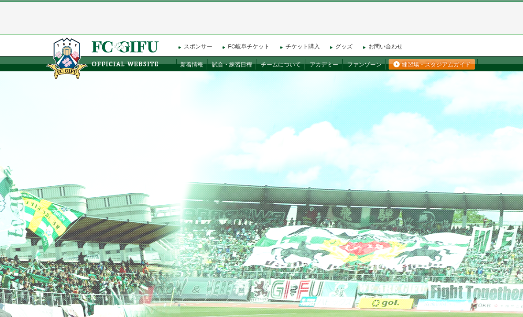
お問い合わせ (385, 47)
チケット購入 (303, 47)
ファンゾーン (364, 65)
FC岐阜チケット (249, 47)
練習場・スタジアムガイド (436, 65)
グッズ (343, 47)
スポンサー (198, 47)
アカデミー (324, 65)
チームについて (281, 65)
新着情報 (191, 65)
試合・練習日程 (232, 65)
